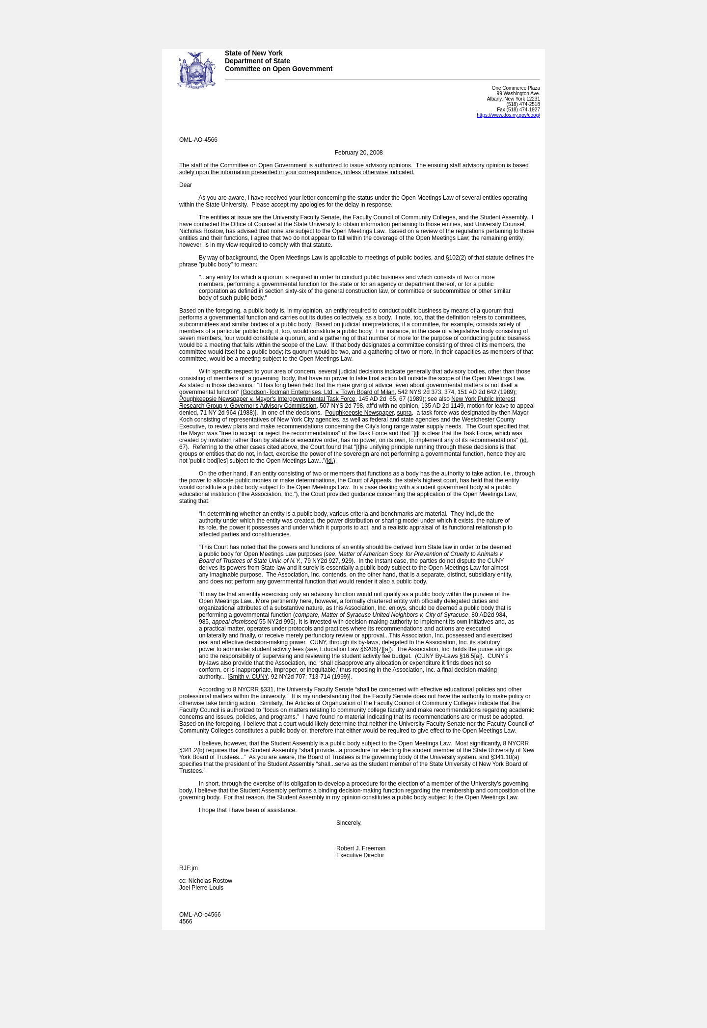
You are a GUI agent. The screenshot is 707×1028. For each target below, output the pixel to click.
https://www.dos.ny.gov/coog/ (508, 115)
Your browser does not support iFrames (353, 21)
